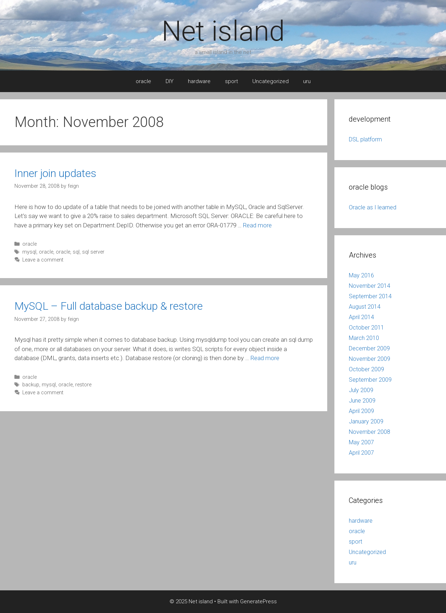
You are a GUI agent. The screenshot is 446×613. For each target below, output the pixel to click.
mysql (29, 252)
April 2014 (361, 317)
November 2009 (369, 358)
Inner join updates (55, 173)
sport (231, 81)
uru (307, 81)
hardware (199, 81)
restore (83, 385)
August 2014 (364, 306)
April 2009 (361, 411)
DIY (170, 81)
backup (30, 385)
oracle (143, 81)
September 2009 (370, 379)
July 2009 (361, 390)
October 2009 (366, 369)
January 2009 (366, 421)
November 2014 (369, 285)
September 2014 (370, 296)
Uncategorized (270, 81)
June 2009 (362, 400)
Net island (223, 31)
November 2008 (369, 431)
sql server (93, 252)
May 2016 (361, 275)
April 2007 (361, 452)
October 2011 (366, 327)
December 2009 (369, 348)
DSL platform (365, 139)
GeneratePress (258, 601)
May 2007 (361, 442)
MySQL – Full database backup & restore (108, 306)
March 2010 (364, 338)
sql (76, 252)
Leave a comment (42, 260)
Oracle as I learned (372, 207)
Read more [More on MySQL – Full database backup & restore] (265, 358)
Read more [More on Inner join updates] (257, 225)
